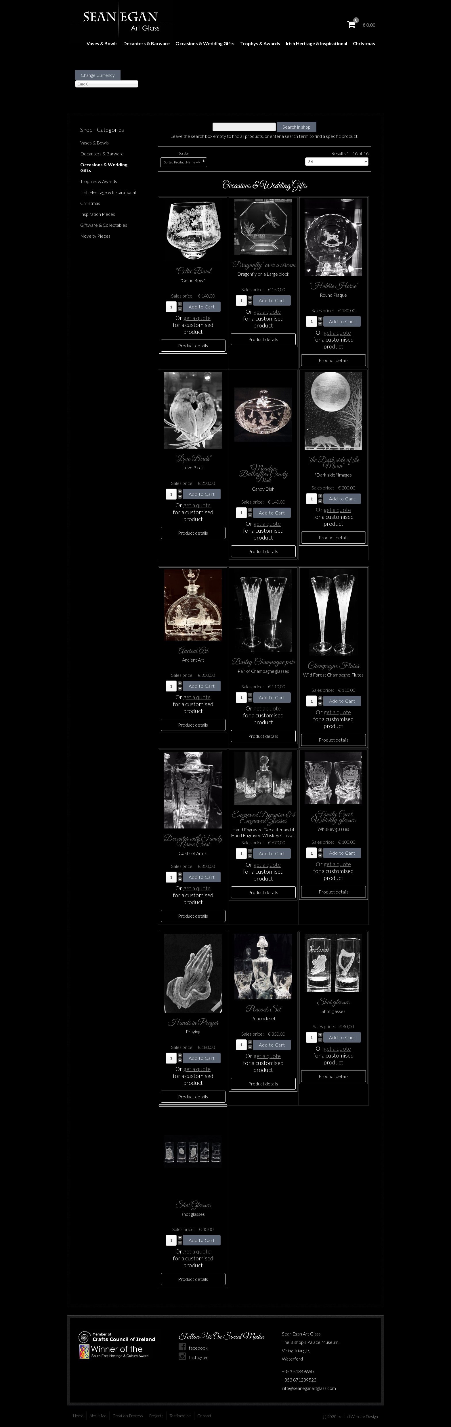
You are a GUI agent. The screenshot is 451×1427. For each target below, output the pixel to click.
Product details (193, 345)
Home (78, 1415)
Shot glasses (333, 1002)
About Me (97, 1415)
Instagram (194, 1357)
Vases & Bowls (102, 43)
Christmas (364, 43)
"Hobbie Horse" (333, 286)
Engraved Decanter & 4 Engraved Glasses (263, 818)
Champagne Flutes (333, 666)
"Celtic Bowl (193, 271)
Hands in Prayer (193, 1023)
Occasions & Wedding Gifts (204, 43)
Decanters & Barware (146, 43)
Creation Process (127, 1415)
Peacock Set (263, 1010)
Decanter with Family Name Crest (193, 841)
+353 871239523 (299, 1379)
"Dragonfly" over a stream (263, 265)
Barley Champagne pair (263, 662)
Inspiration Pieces (97, 214)
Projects (156, 1415)
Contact (204, 1415)
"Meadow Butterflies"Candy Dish (263, 474)
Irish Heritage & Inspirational (316, 43)
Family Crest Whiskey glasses (333, 817)
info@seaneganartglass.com (309, 1388)
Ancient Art (193, 651)
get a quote (197, 317)
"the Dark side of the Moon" (333, 463)
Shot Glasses (193, 1205)
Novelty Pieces (95, 236)
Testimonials (180, 1415)
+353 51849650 (298, 1371)
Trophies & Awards (98, 181)
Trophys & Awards (260, 43)
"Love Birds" (193, 459)
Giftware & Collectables (103, 225)
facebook (193, 1347)
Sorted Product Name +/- (182, 162)
